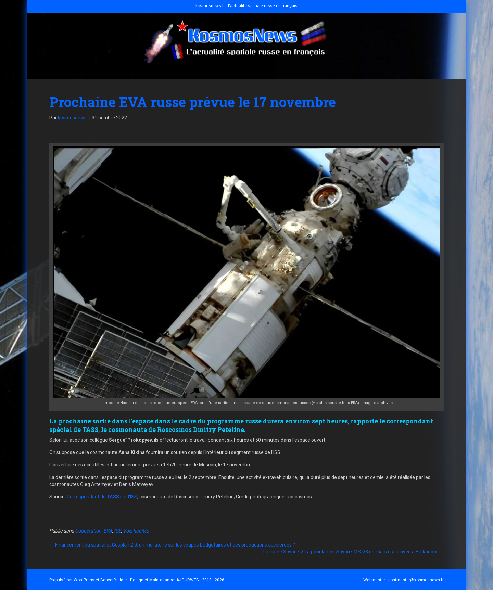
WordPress (84, 580)
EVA (107, 531)
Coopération (88, 531)
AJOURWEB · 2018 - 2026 (200, 580)
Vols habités (136, 531)
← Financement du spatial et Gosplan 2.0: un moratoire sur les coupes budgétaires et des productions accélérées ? (172, 545)
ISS (117, 531)
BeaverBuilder (113, 580)
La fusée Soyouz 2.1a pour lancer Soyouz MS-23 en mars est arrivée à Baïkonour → (353, 551)
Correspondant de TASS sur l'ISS (102, 496)
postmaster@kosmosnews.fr (416, 580)
